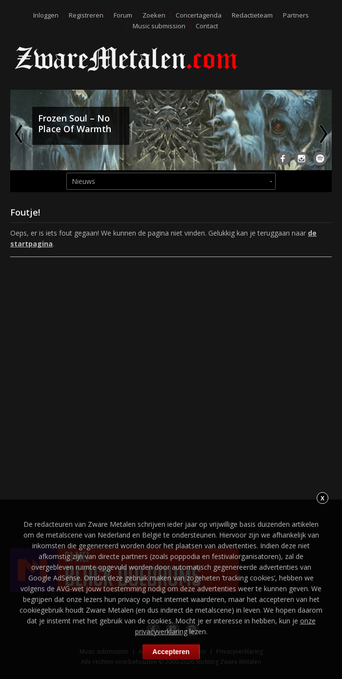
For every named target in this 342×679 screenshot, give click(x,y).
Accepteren (170, 652)
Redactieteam (252, 15)
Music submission (159, 25)
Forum (123, 15)
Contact (207, 25)
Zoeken (153, 15)
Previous (19, 133)
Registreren (86, 15)
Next (322, 133)
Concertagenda (198, 15)
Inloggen (46, 15)
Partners (296, 15)
